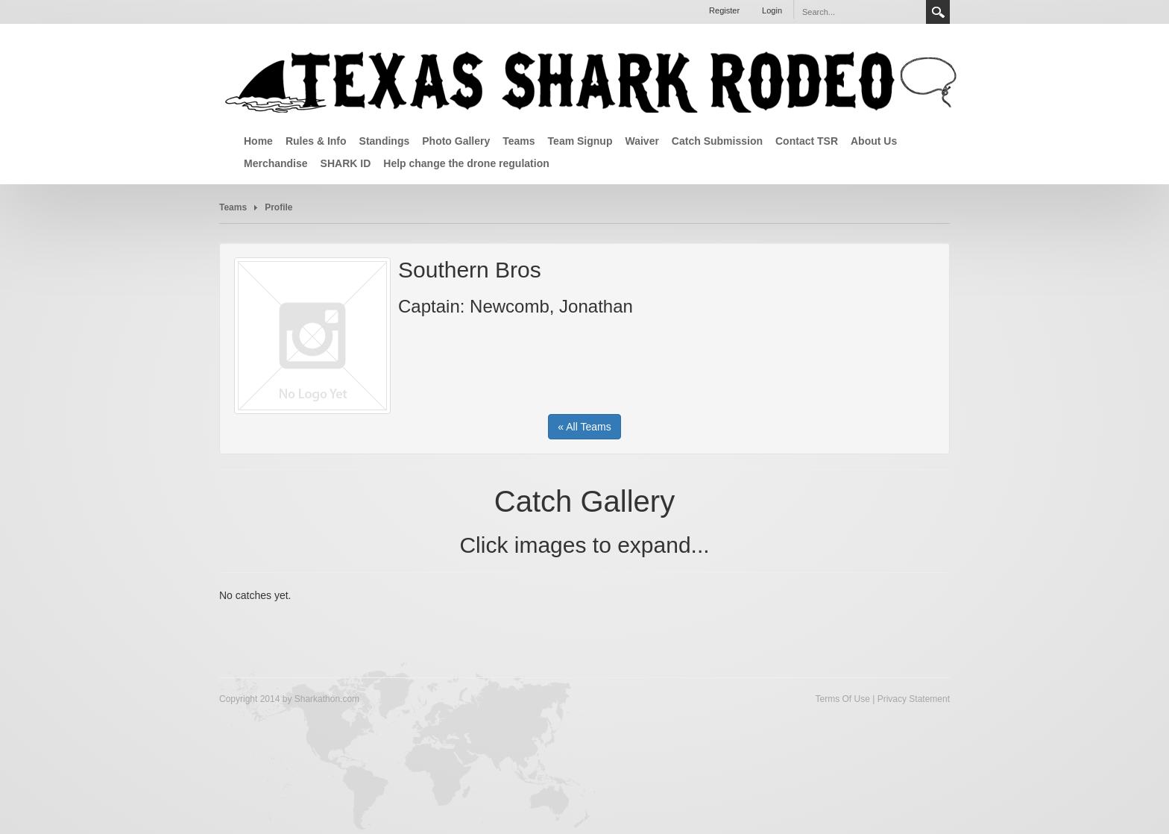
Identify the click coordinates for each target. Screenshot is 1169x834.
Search (938, 12)
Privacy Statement (913, 699)
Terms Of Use (842, 699)
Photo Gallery (456, 141)
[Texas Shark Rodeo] (592, 81)
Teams (518, 141)
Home (258, 141)
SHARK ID (346, 163)
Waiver (641, 141)
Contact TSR (806, 141)
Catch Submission (717, 141)
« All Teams (584, 427)
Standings (384, 141)
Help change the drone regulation (466, 163)
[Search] (853, 12)
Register (724, 10)
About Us (874, 141)
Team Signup (580, 141)
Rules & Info (316, 141)
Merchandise (276, 163)
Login (772, 10)
